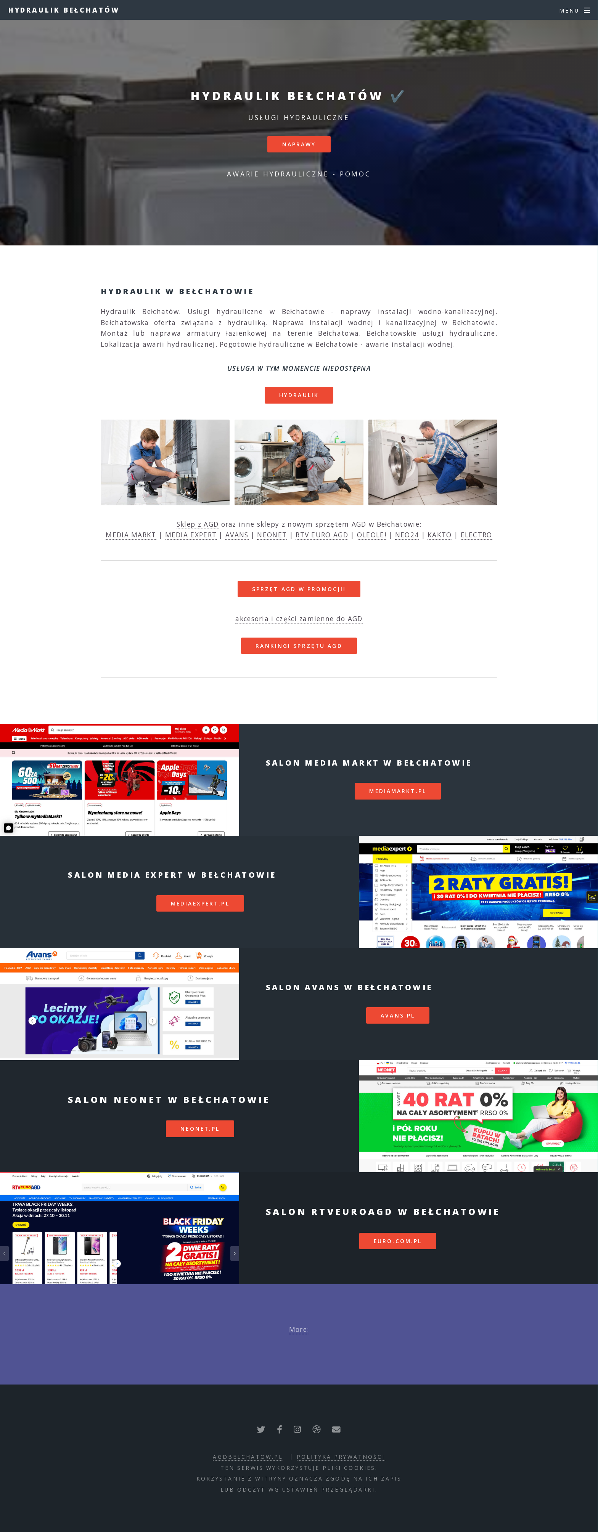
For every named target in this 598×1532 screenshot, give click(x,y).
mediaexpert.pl (200, 903)
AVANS (237, 534)
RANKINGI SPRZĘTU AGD (299, 645)
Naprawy (299, 144)
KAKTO (440, 534)
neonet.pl (200, 1128)
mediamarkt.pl (397, 791)
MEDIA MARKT (131, 534)
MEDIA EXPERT (191, 534)
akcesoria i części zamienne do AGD (298, 618)
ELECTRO (476, 534)
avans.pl (398, 1015)
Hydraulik (299, 395)
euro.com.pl (398, 1241)
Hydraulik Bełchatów (64, 9)
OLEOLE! (371, 534)
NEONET (272, 534)
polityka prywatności (341, 1456)
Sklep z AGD (198, 524)
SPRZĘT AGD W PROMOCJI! (299, 589)
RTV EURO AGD (322, 534)
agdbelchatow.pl (248, 1456)
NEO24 (407, 534)
